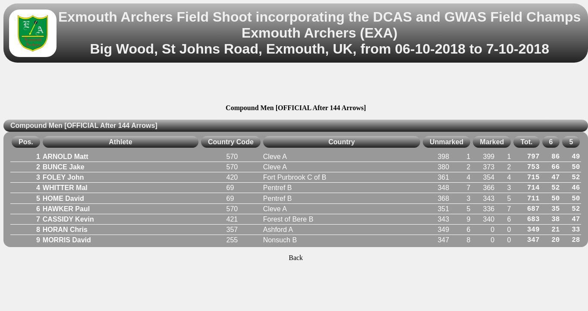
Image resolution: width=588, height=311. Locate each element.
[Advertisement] (296, 84)
